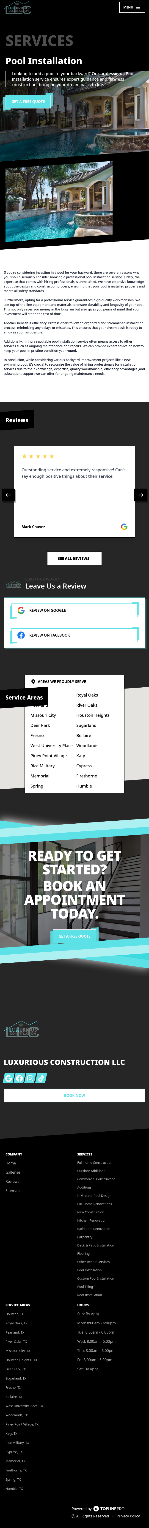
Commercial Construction (96, 1179)
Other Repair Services (93, 1262)
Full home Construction (94, 1162)
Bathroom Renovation (93, 1228)
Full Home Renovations (94, 1204)
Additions (84, 1187)
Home (11, 1163)
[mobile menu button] (132, 7)
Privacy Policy (128, 1516)
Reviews (12, 1181)
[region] (74, 495)
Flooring (83, 1253)
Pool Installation (89, 1270)
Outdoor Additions (91, 1171)
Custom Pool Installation (95, 1278)
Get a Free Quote (28, 101)
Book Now (74, 1095)
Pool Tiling (85, 1286)
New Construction (90, 1212)
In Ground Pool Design (94, 1195)
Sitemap (13, 1190)
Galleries (13, 1172)
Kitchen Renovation (91, 1220)
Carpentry (84, 1237)
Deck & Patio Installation (95, 1245)
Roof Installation (89, 1295)
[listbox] (74, 495)
